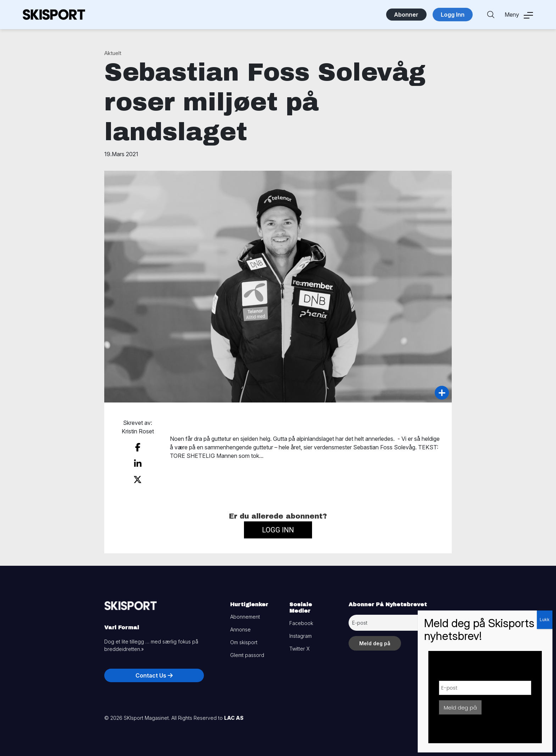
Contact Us (154, 674)
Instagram (300, 635)
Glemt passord (247, 654)
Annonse (240, 628)
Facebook (301, 622)
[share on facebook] (137, 447)
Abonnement (245, 616)
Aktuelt (112, 53)
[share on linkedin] (137, 463)
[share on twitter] (138, 479)
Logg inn (278, 528)
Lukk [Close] (545, 619)
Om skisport (243, 641)
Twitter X (299, 648)
